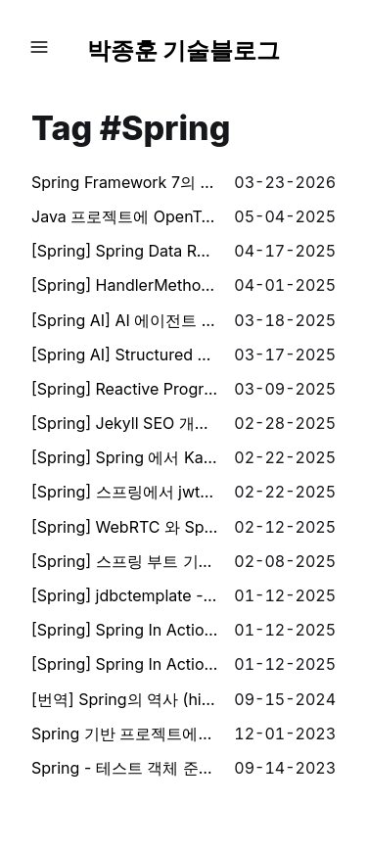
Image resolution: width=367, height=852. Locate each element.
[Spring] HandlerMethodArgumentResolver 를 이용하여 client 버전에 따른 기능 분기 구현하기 (124, 285)
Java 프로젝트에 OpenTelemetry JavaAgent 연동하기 (124, 216)
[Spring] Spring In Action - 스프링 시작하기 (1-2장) (124, 664)
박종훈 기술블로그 (184, 50)
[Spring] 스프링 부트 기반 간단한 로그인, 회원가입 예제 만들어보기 (124, 561)
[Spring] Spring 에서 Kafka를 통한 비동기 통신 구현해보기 (124, 457)
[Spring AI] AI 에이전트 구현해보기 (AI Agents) (124, 320)
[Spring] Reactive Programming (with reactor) (124, 389)
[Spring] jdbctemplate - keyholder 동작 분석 (124, 595)
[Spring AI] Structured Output (124, 354)
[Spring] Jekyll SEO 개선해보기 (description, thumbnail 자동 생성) (124, 423)
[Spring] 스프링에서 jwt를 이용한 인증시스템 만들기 (124, 491)
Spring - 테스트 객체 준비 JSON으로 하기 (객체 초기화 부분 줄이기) (124, 768)
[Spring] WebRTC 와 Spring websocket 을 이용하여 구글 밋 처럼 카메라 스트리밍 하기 (124, 527)
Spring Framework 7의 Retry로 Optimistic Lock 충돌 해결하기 (124, 182)
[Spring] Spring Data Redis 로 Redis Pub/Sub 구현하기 (124, 250)
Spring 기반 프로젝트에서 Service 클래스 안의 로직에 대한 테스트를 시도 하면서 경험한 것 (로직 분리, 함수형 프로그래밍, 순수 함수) (124, 733)
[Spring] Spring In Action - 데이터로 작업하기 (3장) (124, 629)
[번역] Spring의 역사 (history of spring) (124, 699)
